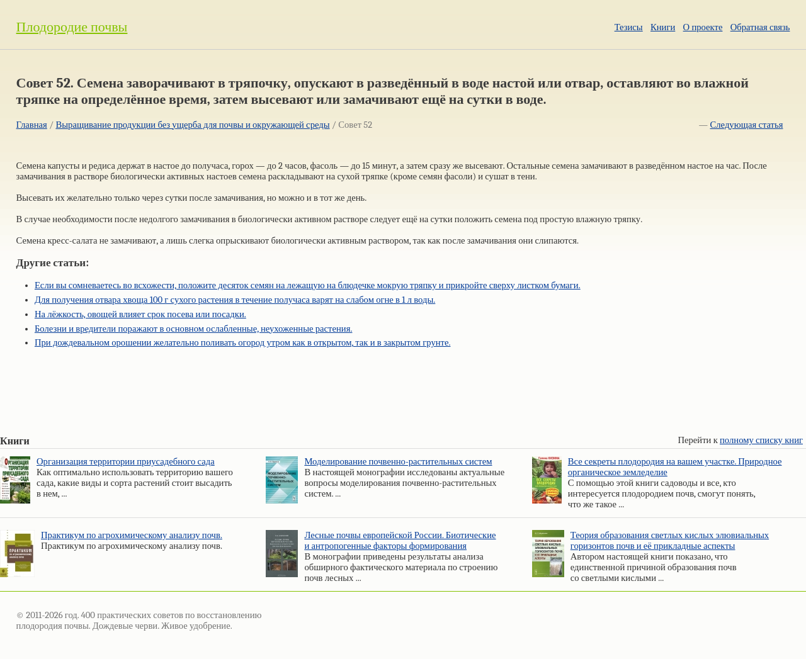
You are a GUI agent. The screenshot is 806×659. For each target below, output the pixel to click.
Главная (31, 125)
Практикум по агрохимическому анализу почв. (131, 535)
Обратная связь (760, 27)
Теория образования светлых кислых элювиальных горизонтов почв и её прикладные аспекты (669, 540)
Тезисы (629, 27)
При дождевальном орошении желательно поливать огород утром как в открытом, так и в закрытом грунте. (243, 342)
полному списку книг (761, 440)
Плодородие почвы (72, 27)
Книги (662, 27)
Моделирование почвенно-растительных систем (398, 461)
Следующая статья (746, 125)
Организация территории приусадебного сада (126, 461)
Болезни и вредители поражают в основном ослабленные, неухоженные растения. (194, 329)
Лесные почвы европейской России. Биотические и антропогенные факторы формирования (400, 540)
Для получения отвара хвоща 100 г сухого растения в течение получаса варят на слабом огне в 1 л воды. (235, 300)
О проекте (703, 27)
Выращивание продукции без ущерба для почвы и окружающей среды (192, 125)
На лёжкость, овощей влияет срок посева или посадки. (140, 314)
